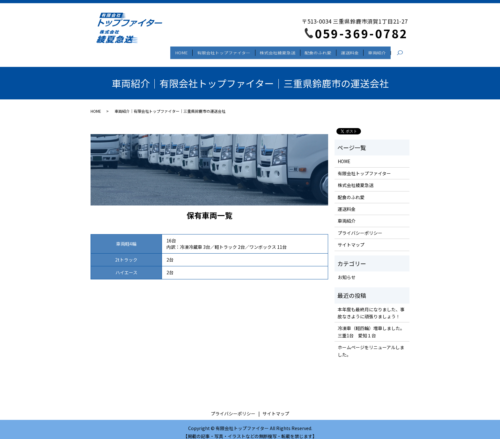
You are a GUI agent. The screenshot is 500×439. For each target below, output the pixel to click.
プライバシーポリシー (360, 227)
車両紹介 (375, 51)
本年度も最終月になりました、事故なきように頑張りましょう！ (371, 307)
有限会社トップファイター (209, 51)
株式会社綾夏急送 (266, 51)
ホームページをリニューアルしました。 (371, 345)
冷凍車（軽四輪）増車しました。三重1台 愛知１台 (371, 326)
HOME (164, 51)
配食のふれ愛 (310, 51)
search (403, 51)
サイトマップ (351, 239)
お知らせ (347, 271)
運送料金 (345, 51)
